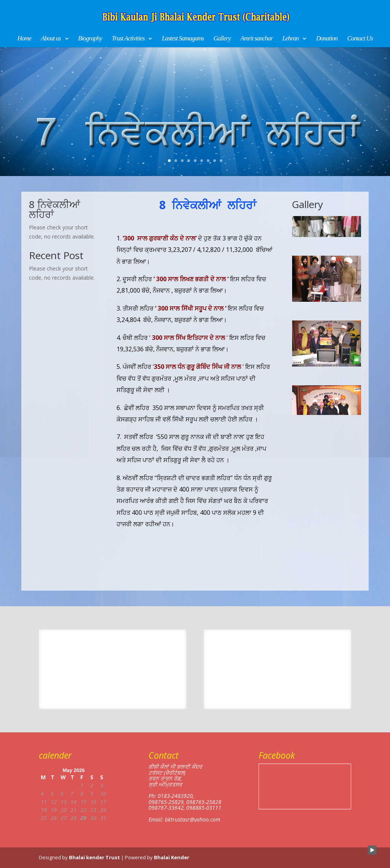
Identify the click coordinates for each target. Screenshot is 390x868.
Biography (90, 39)
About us (51, 39)
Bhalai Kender (171, 857)
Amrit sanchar (256, 39)
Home (24, 39)
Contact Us (360, 39)
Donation (326, 39)
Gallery (222, 39)
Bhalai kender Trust (94, 857)
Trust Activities (128, 39)
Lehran (290, 39)
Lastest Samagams (183, 39)
